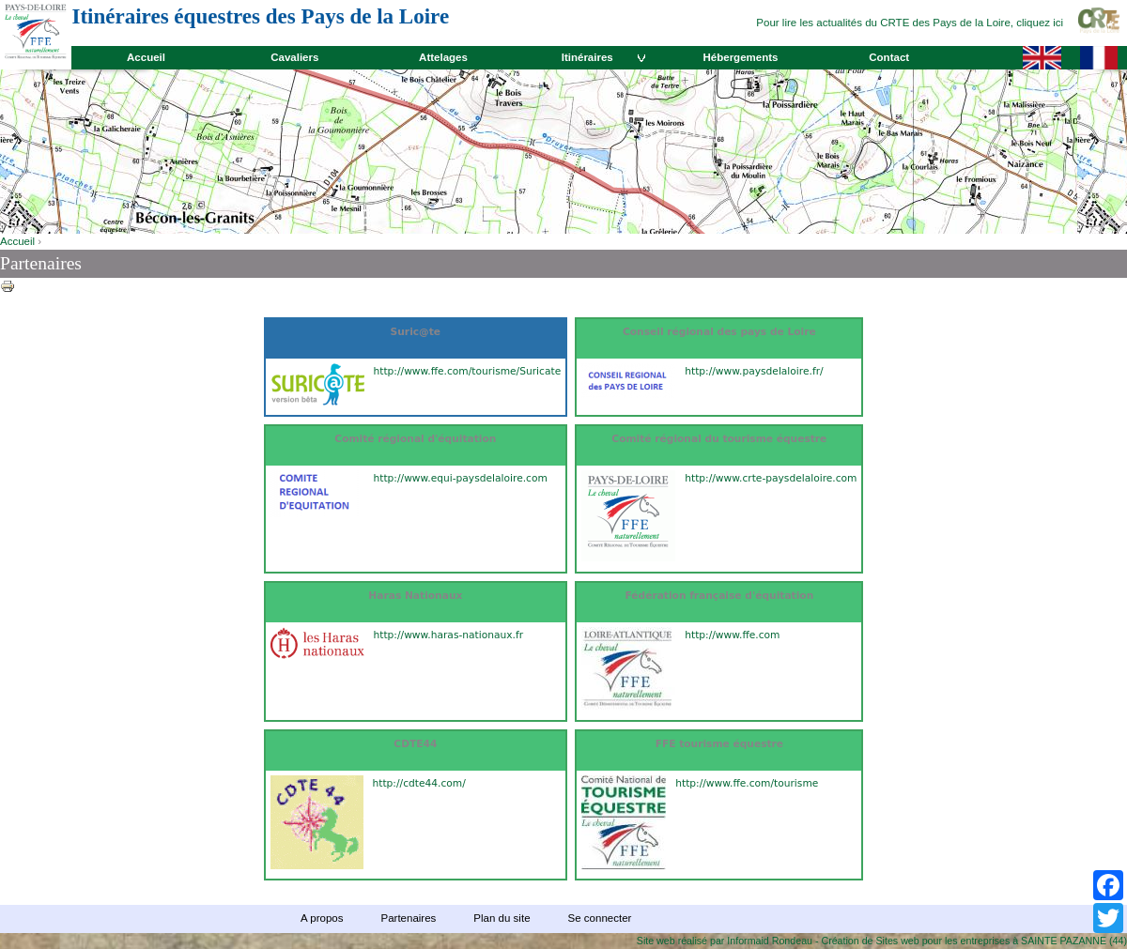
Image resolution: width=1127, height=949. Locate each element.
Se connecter (600, 918)
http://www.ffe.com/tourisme (746, 783)
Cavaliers (294, 57)
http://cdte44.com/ (419, 783)
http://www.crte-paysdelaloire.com (771, 478)
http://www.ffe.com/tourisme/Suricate (468, 371)
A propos (322, 918)
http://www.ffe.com (732, 635)
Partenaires (408, 918)
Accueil (146, 57)
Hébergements (740, 57)
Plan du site (501, 918)
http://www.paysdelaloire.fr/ (754, 371)
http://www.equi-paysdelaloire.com (461, 478)
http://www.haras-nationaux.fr (449, 635)
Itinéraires (587, 57)
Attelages (443, 57)
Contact (889, 57)
